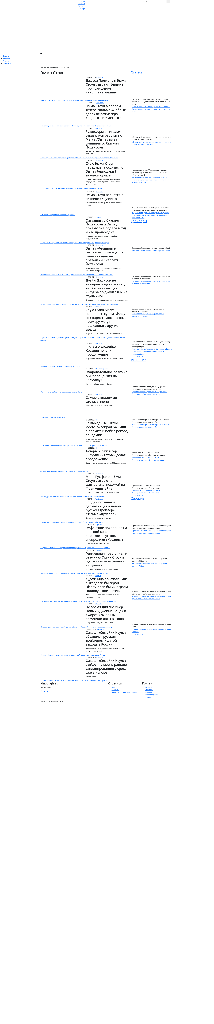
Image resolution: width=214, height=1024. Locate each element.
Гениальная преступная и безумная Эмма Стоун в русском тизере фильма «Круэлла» (74, 573)
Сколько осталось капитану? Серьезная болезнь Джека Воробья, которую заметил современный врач (151, 109)
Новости (99, 77)
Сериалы (6, 58)
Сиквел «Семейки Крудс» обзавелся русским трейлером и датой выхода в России (72, 655)
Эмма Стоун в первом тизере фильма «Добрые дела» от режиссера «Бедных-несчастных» (76, 126)
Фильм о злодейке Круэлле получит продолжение (60, 366)
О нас (114, 687)
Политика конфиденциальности (124, 692)
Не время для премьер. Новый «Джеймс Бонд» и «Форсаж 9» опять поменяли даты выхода (76, 627)
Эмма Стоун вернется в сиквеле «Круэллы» (57, 215)
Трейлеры (7, 63)
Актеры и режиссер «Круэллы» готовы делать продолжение (64, 471)
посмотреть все (138, 218)
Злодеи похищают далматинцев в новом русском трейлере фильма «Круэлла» (71, 522)
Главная (148, 687)
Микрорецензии (101, 369)
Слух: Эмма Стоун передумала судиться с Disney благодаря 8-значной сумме (71, 188)
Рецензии (7, 56)
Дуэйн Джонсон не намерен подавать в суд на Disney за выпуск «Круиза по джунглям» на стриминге (80, 304)
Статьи (6, 61)
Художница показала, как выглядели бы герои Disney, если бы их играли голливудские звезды (78, 601)
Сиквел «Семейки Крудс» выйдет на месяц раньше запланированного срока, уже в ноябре (76, 680)
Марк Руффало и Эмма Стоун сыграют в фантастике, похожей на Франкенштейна (72, 496)
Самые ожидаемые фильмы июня (53, 417)
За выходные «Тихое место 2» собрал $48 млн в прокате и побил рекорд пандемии (73, 445)
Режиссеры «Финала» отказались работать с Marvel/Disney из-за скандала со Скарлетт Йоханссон (79, 158)
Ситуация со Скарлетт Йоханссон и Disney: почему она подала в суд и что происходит (74, 243)
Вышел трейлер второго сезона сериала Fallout (151, 250)
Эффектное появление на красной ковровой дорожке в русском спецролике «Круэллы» (75, 548)
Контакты (115, 690)
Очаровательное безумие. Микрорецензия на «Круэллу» (63, 392)
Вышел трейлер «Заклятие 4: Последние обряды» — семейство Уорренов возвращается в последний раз (152, 351)
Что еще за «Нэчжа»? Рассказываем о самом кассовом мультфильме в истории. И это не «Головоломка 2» (149, 179)
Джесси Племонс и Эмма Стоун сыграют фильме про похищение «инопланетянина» (74, 100)
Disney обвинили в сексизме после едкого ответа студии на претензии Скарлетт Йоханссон (76, 275)
